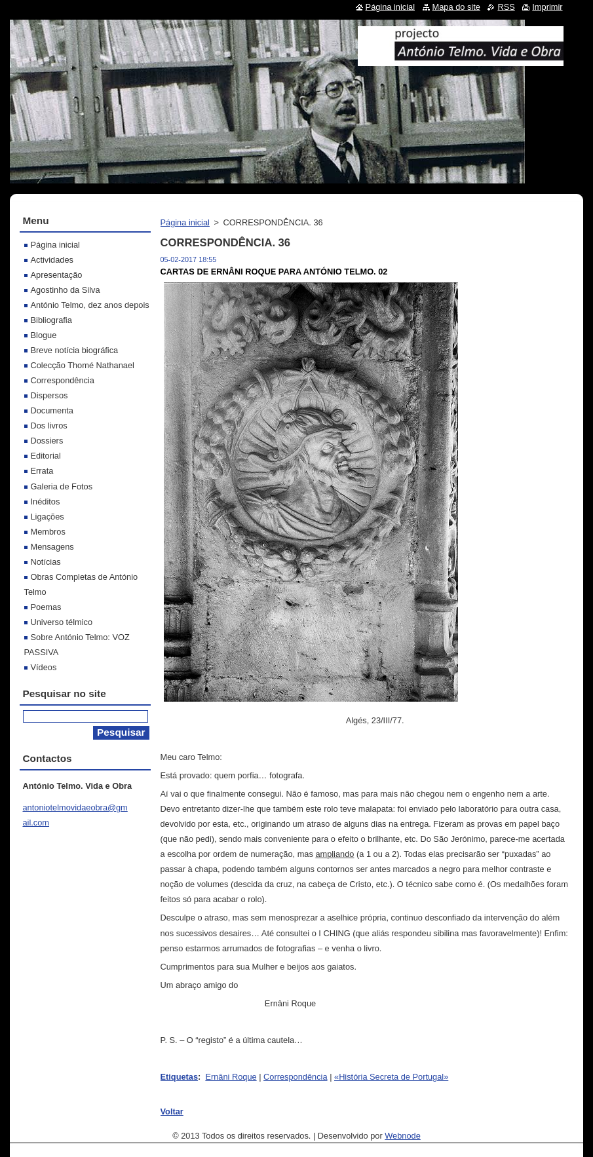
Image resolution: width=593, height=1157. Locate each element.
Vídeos (44, 667)
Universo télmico (62, 622)
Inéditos (45, 501)
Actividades (52, 260)
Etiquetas (180, 1077)
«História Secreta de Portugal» (391, 1077)
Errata (42, 471)
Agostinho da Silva (65, 290)
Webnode (403, 1136)
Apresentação (57, 275)
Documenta (52, 410)
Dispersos (49, 395)
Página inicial (185, 222)
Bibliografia (51, 320)
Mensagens (52, 547)
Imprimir (547, 7)
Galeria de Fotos (62, 486)
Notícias (46, 562)
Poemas (46, 607)
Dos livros (49, 425)
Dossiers (47, 441)
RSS (505, 7)
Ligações (47, 517)
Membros (48, 532)
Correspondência (295, 1077)
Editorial (46, 456)
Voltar (172, 1111)
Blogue (44, 335)
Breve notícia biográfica (75, 350)
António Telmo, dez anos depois (90, 305)
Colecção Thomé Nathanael (82, 365)
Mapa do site (456, 7)
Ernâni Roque (230, 1077)
